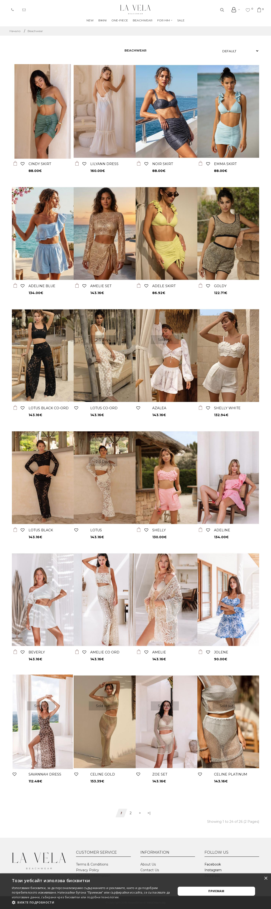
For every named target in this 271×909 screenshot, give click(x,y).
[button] (91, 902)
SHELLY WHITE (227, 408)
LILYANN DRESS (104, 164)
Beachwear (35, 31)
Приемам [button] (216, 891)
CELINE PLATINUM (230, 774)
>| (149, 813)
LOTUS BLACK (41, 530)
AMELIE (159, 652)
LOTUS (96, 530)
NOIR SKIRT (162, 164)
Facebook (212, 864)
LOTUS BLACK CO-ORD (49, 408)
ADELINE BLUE (42, 286)
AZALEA (159, 408)
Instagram (213, 870)
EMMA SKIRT (225, 164)
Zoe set (159, 774)
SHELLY (159, 530)
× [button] (265, 878)
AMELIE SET (100, 286)
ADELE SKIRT (164, 286)
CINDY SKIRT (40, 164)
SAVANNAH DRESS (45, 774)
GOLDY (220, 286)
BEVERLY (37, 652)
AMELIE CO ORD (104, 652)
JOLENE (221, 652)
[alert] (135, 891)
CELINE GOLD (102, 774)
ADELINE (222, 530)
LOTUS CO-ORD (104, 408)
